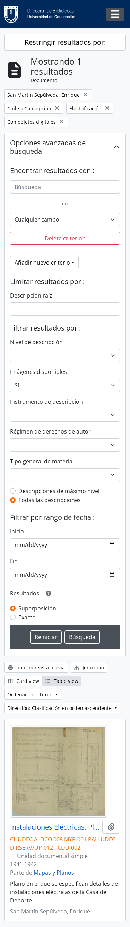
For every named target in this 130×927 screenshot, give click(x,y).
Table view (62, 681)
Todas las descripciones (49, 500)
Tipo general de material (42, 461)
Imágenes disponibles (38, 372)
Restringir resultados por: (65, 42)
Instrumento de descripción (46, 401)
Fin (14, 561)
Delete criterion (65, 238)
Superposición (37, 608)
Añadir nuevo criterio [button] (42, 262)
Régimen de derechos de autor (50, 431)
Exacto (27, 617)
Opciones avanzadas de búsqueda (48, 147)
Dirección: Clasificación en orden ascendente (60, 708)
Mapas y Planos (54, 872)
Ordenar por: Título (30, 694)
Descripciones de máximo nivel (58, 491)
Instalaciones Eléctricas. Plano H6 (54, 827)
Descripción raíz (31, 295)
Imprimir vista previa (36, 667)
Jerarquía (89, 667)
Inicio (17, 531)
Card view (23, 681)
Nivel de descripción (36, 342)
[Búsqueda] (65, 187)
